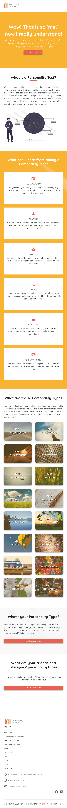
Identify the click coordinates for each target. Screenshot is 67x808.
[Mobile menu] (62, 6)
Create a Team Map (33, 688)
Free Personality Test (33, 52)
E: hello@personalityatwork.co (19, 786)
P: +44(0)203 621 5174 (16, 780)
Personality (8, 732)
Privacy (6, 764)
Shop (6, 748)
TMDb (60, 804)
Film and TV (42, 804)
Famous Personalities (12, 744)
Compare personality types (14, 736)
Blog (5, 756)
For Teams (8, 752)
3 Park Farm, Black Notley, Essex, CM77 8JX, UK (26, 775)
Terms (6, 760)
